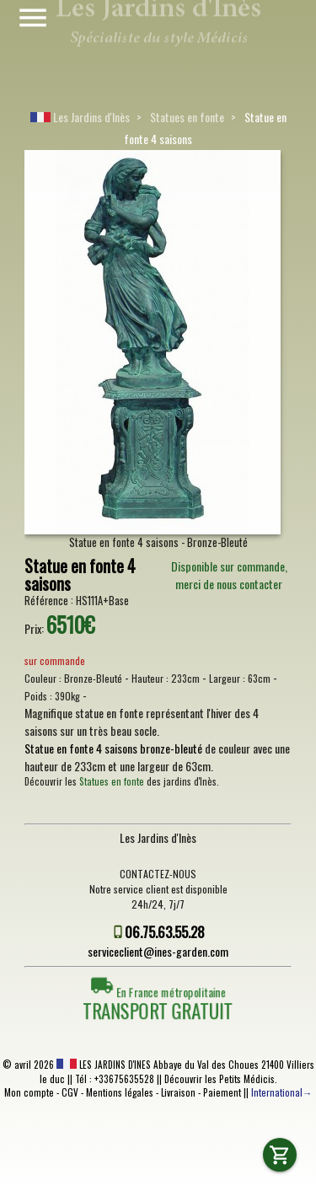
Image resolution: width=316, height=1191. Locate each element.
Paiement (222, 1092)
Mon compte (29, 1092)
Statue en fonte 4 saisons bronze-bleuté (113, 748)
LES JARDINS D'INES (103, 1064)
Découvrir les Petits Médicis (219, 1079)
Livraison (178, 1092)
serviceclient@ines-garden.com (158, 951)
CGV (70, 1092)
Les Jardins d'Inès (80, 117)
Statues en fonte (187, 117)
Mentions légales (119, 1092)
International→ (281, 1092)
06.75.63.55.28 (165, 931)
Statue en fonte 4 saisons (80, 575)
